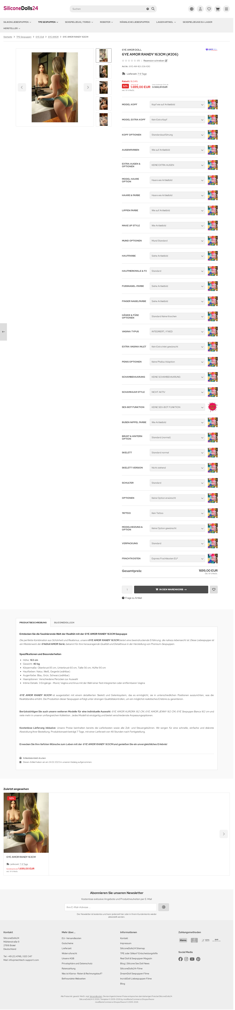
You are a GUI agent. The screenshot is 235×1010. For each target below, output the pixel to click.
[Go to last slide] (103, 54)
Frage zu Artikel (132, 597)
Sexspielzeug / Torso (79, 22)
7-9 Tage (142, 73)
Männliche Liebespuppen (134, 22)
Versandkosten (96, 996)
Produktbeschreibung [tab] (33, 622)
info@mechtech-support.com (24, 960)
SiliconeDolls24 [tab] (64, 622)
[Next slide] (103, 121)
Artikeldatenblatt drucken (34, 758)
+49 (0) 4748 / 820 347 (19, 956)
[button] (103, 71)
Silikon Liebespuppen (17, 22)
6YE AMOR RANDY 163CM (21, 857)
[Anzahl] (127, 589)
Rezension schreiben (154, 60)
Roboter (106, 22)
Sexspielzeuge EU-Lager (197, 22)
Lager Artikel (166, 22)
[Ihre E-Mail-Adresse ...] (111, 907)
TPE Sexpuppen (48, 22)
